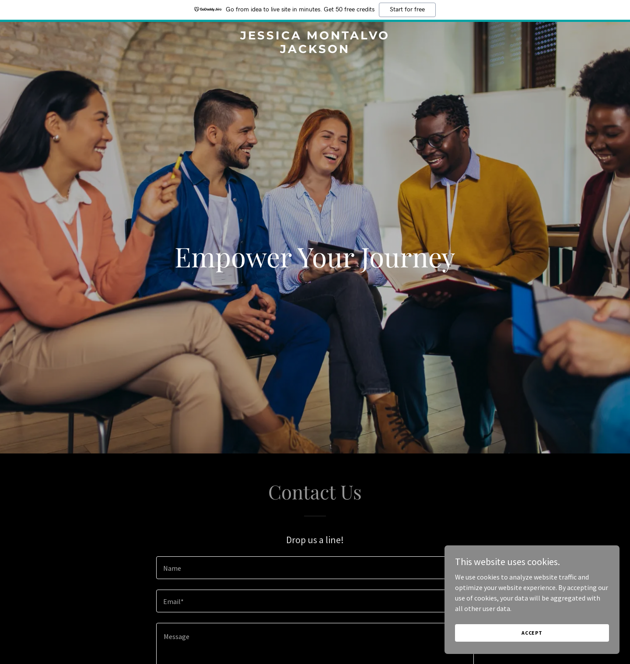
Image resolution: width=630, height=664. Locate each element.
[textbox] (314, 567)
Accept (532, 632)
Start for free (407, 10)
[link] (315, 50)
